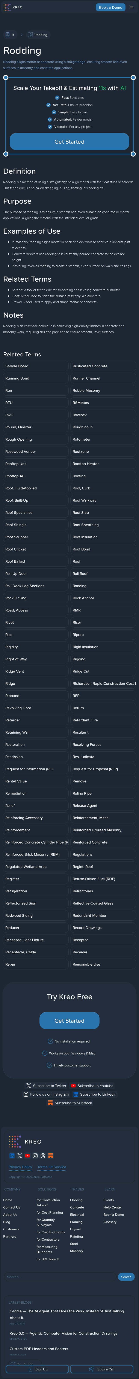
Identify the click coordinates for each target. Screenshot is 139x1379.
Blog (6, 1221)
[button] (132, 7)
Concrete (77, 1207)
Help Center (113, 1207)
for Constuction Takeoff (48, 1203)
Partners (9, 1236)
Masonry (76, 1251)
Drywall (76, 1229)
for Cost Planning (50, 1212)
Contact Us (11, 1207)
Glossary (110, 1221)
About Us (10, 1214)
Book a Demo (110, 7)
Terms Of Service (51, 1167)
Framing (76, 1221)
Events (109, 1200)
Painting (76, 1236)
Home (7, 1200)
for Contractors (48, 1239)
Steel (74, 1243)
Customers (11, 1229)
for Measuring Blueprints (47, 1249)
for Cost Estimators (51, 1232)
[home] (12, 7)
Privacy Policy (20, 1167)
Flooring (76, 1200)
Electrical (77, 1214)
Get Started (69, 142)
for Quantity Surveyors (46, 1222)
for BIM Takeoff (48, 1259)
